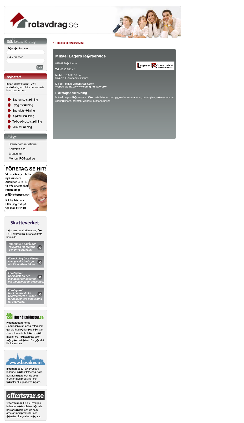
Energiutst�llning (23, 110)
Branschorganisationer (23, 144)
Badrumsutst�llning (25, 99)
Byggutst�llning (22, 105)
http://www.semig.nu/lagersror (88, 86)
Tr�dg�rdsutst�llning (27, 121)
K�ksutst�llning (23, 116)
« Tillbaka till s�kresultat (68, 42)
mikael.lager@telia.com (79, 83)
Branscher (15, 153)
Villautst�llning (22, 127)
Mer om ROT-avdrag (22, 158)
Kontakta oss (17, 149)
